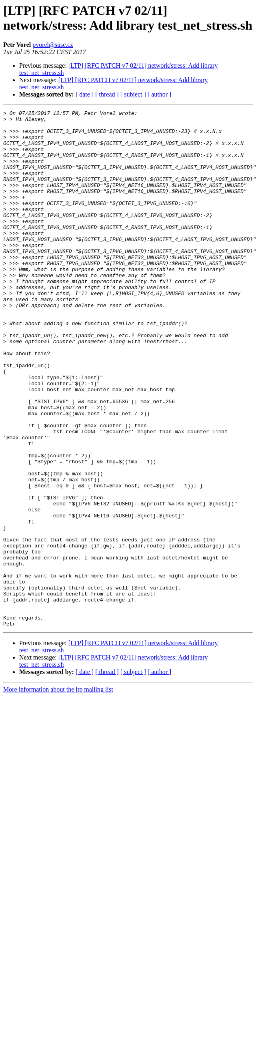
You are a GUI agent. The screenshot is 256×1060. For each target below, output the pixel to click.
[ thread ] (107, 94)
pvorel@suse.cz (52, 44)
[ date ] (85, 94)
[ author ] (160, 94)
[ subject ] (133, 94)
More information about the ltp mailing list (58, 785)
